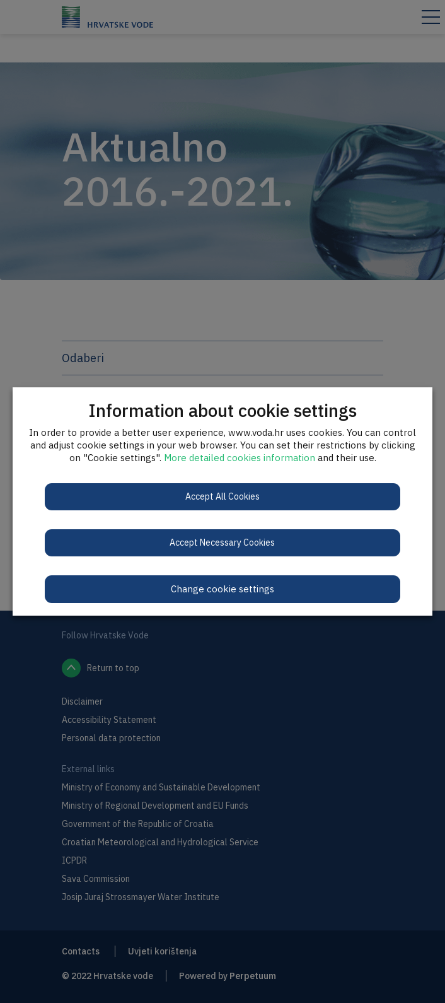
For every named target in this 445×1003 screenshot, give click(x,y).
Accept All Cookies (222, 496)
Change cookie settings (222, 589)
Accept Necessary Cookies (222, 542)
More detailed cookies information (239, 458)
